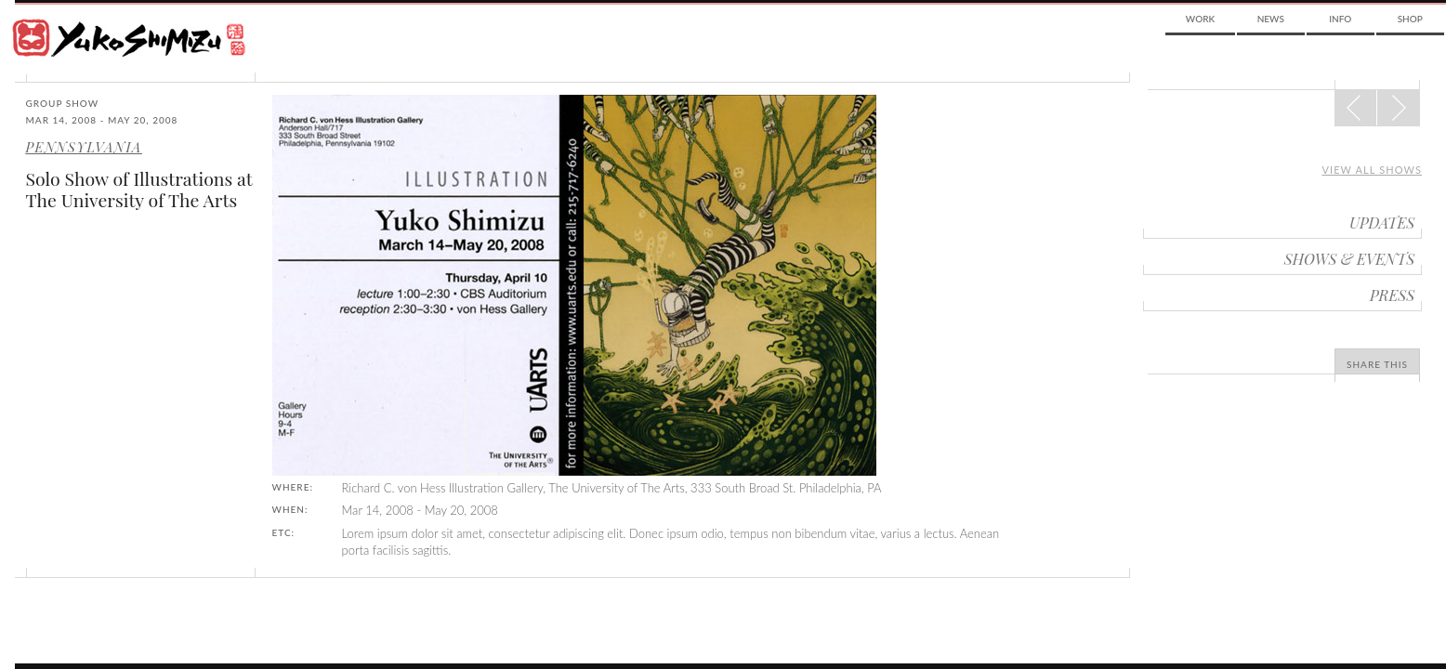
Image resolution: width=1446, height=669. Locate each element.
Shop (1410, 18)
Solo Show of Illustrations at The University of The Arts (139, 189)
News (1270, 18)
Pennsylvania (84, 147)
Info (1340, 18)
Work (1200, 18)
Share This (1377, 364)
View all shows (1371, 170)
